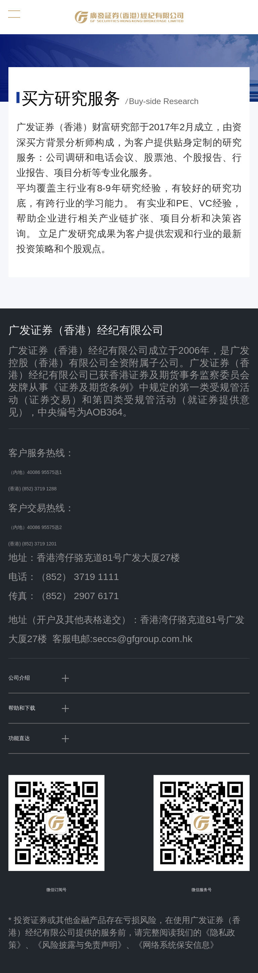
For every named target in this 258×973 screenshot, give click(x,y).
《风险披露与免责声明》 (80, 945)
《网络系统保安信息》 (176, 945)
